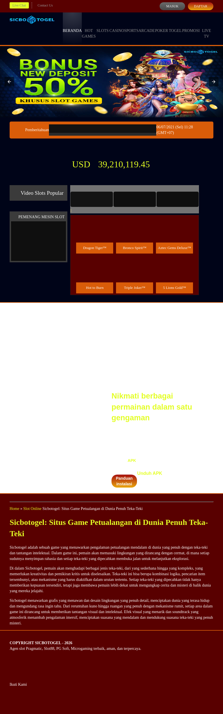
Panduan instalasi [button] (124, 481)
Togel (175, 25)
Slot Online (32, 509)
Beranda (72, 25)
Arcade (146, 25)
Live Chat (19, 5)
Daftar (200, 6)
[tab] (91, 199)
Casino (117, 25)
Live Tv (206, 28)
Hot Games (89, 28)
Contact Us (45, 5)
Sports (131, 25)
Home (14, 509)
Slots (103, 25)
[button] (9, 81)
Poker (161, 25)
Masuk (172, 6)
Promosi (191, 25)
